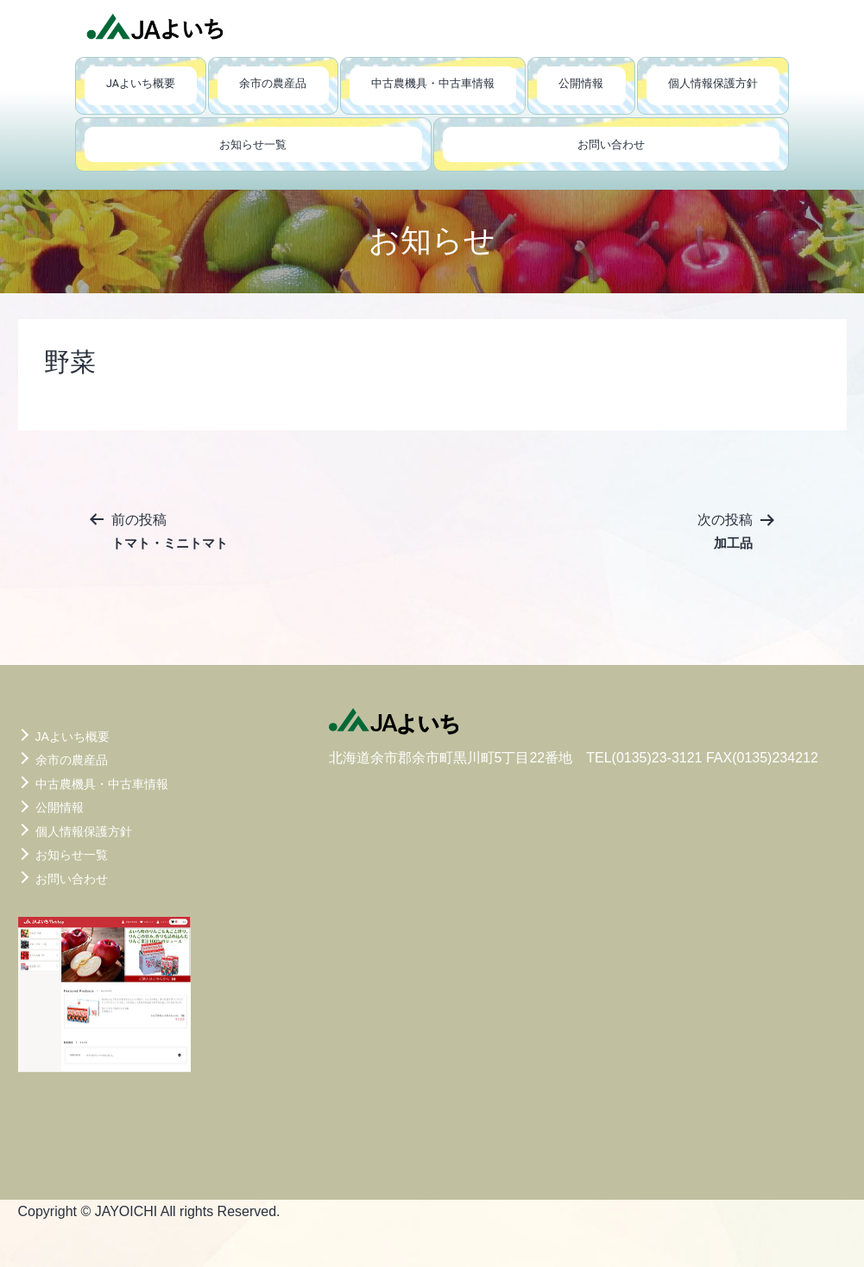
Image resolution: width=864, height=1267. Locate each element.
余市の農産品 (272, 83)
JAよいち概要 (140, 83)
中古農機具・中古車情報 (433, 83)
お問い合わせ (611, 144)
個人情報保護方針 (713, 83)
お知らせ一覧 (253, 144)
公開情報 (580, 83)
